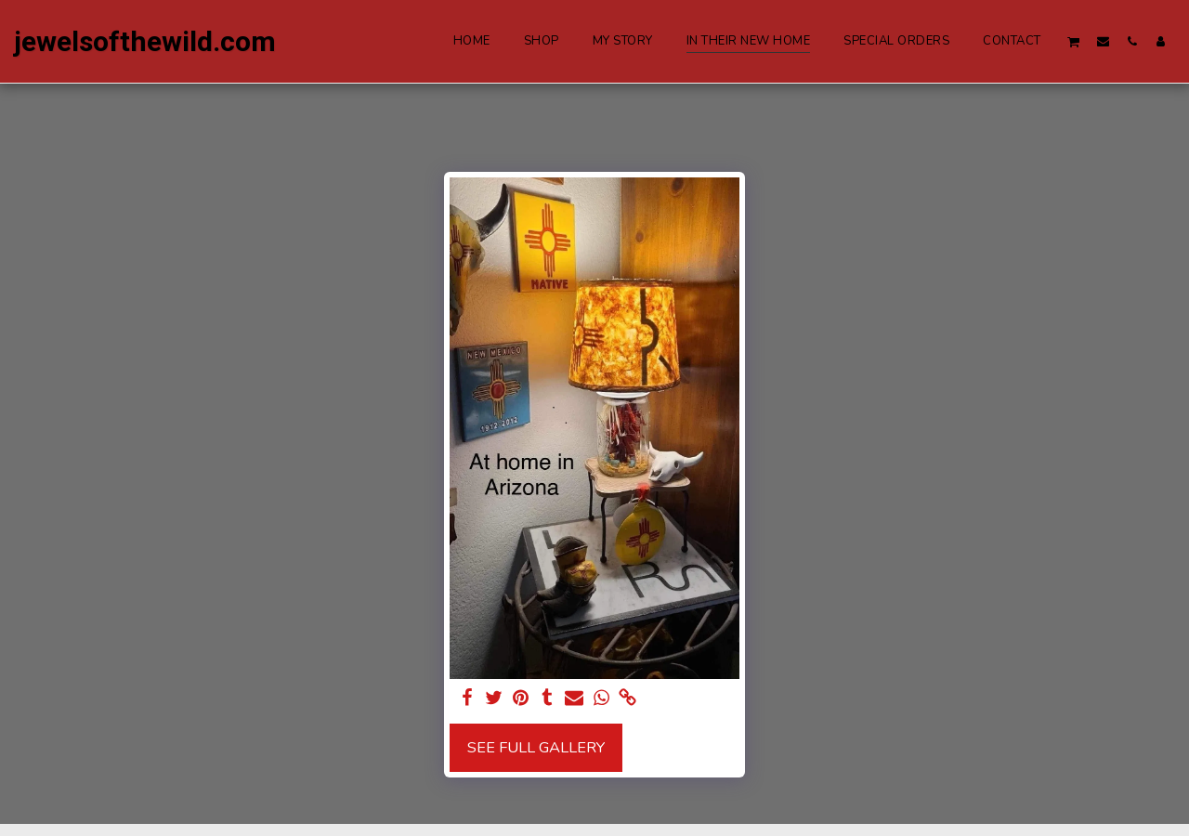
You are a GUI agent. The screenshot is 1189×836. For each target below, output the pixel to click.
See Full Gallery (536, 747)
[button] (1074, 41)
